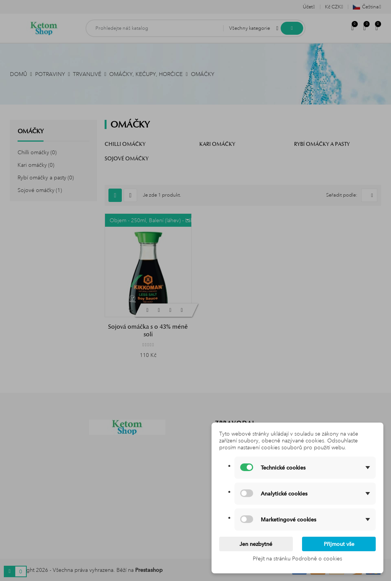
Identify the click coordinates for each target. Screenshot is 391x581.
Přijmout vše (339, 544)
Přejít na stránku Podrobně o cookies (297, 558)
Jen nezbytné (255, 544)
